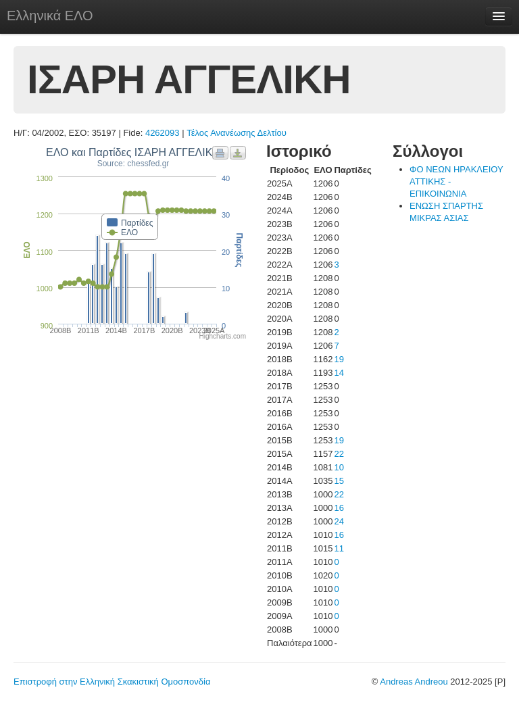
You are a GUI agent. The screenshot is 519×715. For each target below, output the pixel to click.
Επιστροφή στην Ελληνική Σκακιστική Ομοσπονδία (112, 681)
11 (338, 548)
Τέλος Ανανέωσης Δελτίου (237, 133)
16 (338, 508)
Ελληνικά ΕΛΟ (50, 15)
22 (338, 454)
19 (338, 359)
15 (338, 481)
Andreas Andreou (413, 681)
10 (338, 467)
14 (338, 373)
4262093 (162, 133)
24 (338, 521)
